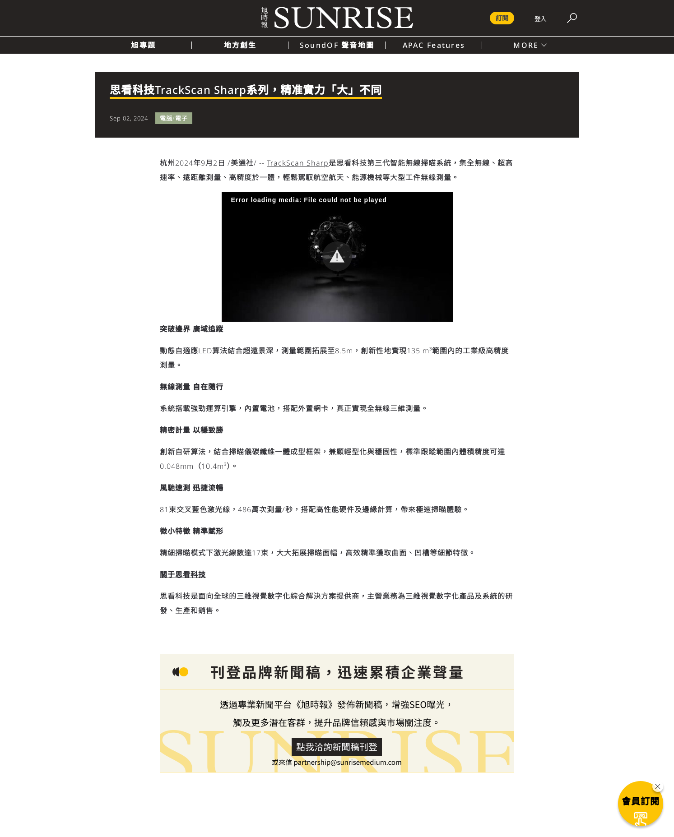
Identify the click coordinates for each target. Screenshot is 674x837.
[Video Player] (337, 257)
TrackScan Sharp (298, 163)
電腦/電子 (174, 118)
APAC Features (434, 45)
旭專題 (143, 45)
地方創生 (240, 45)
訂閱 (502, 18)
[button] (337, 256)
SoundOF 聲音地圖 (337, 45)
